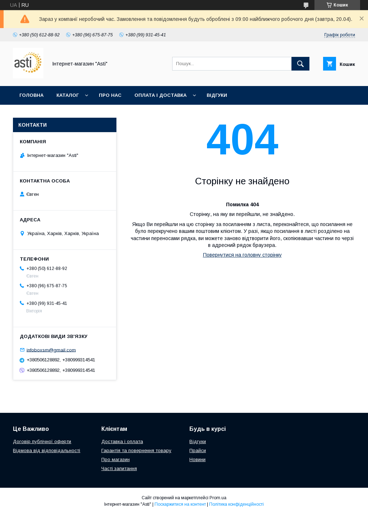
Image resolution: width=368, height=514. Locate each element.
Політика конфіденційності (236, 504)
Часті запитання (119, 468)
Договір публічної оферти (42, 441)
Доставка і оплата (122, 441)
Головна (31, 95)
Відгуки (217, 95)
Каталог (67, 95)
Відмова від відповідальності (46, 450)
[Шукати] (300, 64)
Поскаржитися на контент (180, 504)
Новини (197, 459)
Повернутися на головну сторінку (242, 255)
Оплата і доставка (160, 95)
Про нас (110, 95)
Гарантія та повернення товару (136, 450)
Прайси (197, 450)
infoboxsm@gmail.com (51, 349)
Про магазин (115, 459)
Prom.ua (218, 497)
